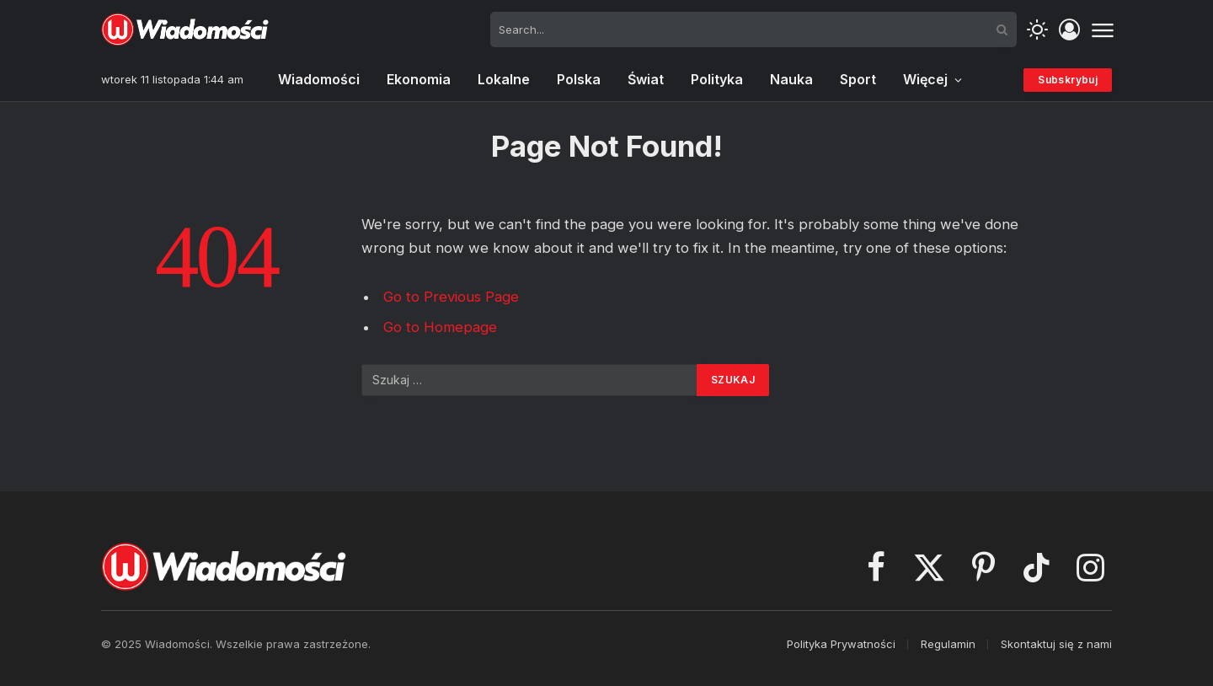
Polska (579, 79)
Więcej (925, 79)
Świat (646, 79)
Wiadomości (319, 79)
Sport (858, 79)
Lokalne (504, 79)
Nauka (791, 79)
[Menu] (1102, 29)
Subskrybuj (1068, 79)
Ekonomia (419, 79)
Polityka (717, 79)
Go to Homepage (440, 327)
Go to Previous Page (451, 296)
